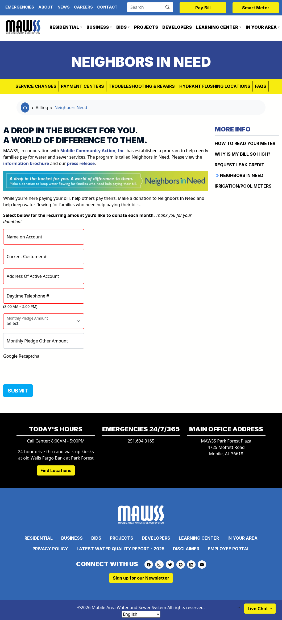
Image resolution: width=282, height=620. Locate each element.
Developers (177, 27)
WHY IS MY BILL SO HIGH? (242, 154)
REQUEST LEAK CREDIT (239, 164)
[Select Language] (141, 614)
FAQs (260, 86)
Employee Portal (229, 548)
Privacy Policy (50, 548)
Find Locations (55, 470)
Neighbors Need (71, 107)
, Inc (92, 151)
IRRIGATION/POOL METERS (243, 186)
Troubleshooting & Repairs (142, 86)
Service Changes (35, 86)
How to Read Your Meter (245, 143)
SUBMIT (18, 390)
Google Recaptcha (21, 356)
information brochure (26, 163)
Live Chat (258, 608)
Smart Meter (255, 7)
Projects (146, 27)
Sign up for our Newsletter (141, 578)
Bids (121, 27)
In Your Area (242, 538)
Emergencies (19, 7)
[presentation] (43, 369)
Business (97, 27)
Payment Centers (82, 86)
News (63, 7)
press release (81, 163)
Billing (42, 107)
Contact (107, 7)
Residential (64, 27)
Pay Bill (202, 7)
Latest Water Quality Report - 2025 (120, 548)
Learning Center (217, 27)
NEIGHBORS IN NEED (239, 175)
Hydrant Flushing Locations (214, 86)
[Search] (144, 7)
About (45, 7)
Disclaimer (186, 548)
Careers (83, 7)
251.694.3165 (141, 441)
